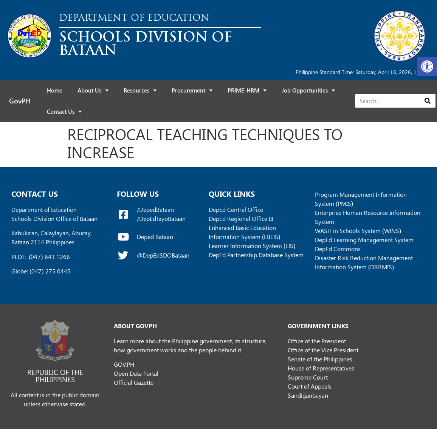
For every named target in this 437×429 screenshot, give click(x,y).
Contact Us (64, 111)
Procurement (192, 90)
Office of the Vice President (323, 350)
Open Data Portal (136, 373)
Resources (140, 90)
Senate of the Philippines (320, 359)
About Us (92, 90)
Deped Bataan (155, 237)
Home (54, 90)
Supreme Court (308, 377)
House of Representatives (321, 368)
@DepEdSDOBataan (163, 255)
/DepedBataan (155, 209)
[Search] (427, 101)
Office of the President (317, 341)
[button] (427, 66)
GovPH (20, 100)
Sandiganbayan (308, 395)
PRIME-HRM (247, 90)
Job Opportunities (308, 90)
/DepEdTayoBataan (161, 218)
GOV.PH (124, 364)
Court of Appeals (310, 386)
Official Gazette (133, 382)
